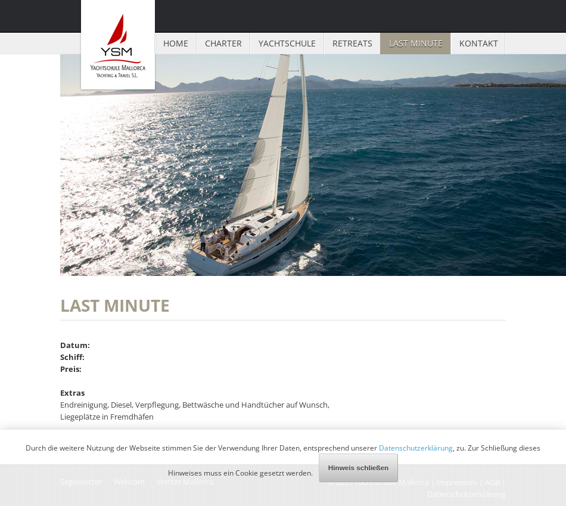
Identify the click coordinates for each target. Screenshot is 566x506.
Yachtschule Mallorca (118, 45)
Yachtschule (287, 43)
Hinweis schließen (358, 467)
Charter (223, 43)
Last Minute (416, 43)
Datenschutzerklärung (416, 447)
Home (175, 43)
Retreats (352, 43)
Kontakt (478, 43)
